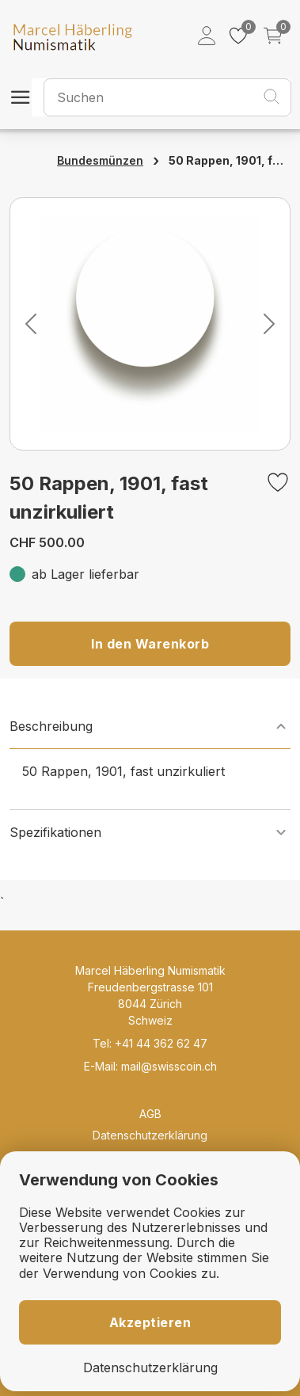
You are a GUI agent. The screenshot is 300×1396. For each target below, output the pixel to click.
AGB (150, 1113)
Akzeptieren (150, 1322)
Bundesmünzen (100, 160)
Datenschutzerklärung (150, 1135)
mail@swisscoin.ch (169, 1066)
